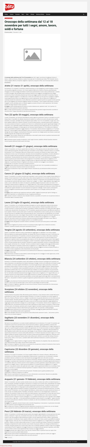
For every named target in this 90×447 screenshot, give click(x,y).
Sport (23, 14)
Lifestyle (32, 14)
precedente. (8, 82)
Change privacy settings (6, 445)
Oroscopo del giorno (8, 18)
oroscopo (10, 437)
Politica (6, 14)
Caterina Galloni (9, 32)
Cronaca (11, 14)
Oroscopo (48, 14)
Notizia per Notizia (40, 14)
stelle (48, 77)
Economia (17, 14)
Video (27, 14)
